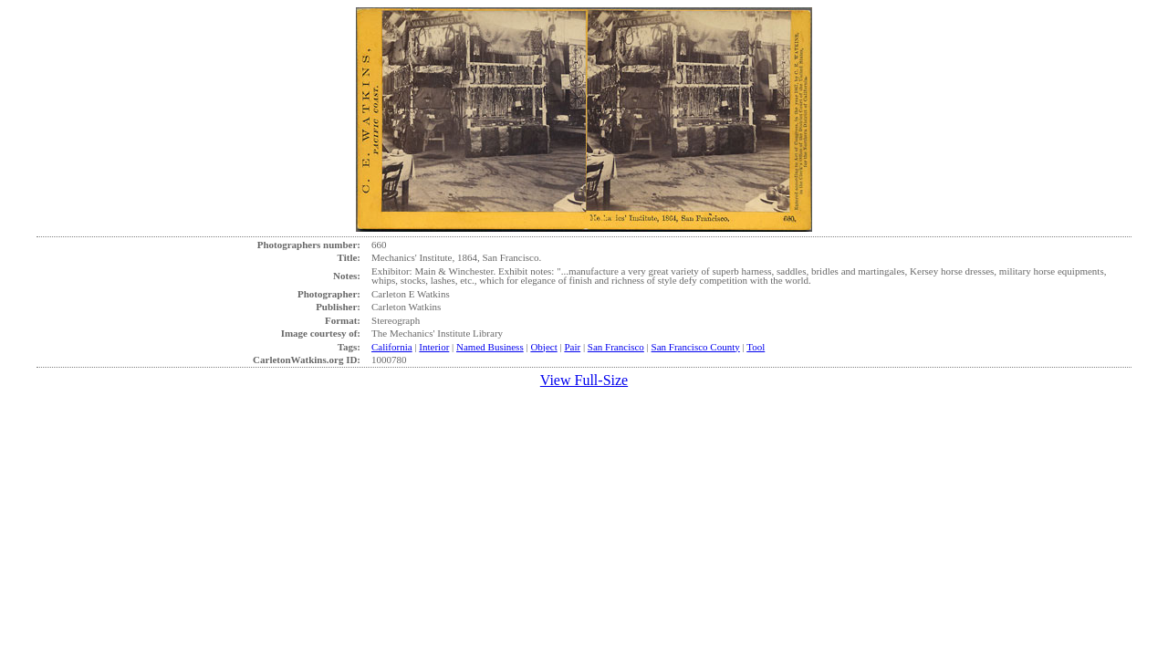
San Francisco (616, 346)
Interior (434, 346)
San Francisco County (696, 346)
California (391, 346)
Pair (572, 346)
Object (543, 346)
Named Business (490, 346)
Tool (755, 346)
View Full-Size (584, 380)
